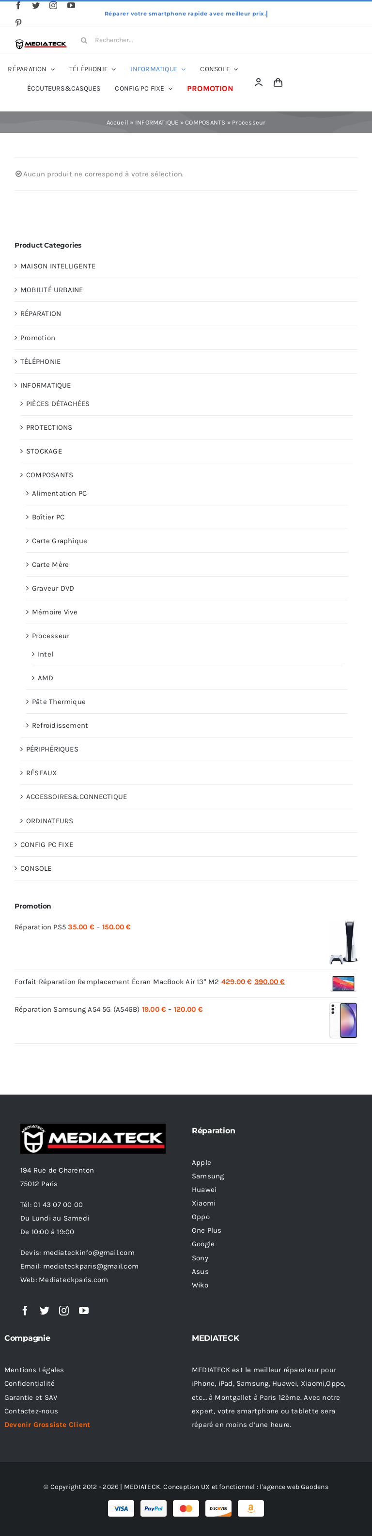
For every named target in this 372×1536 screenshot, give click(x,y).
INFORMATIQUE (157, 122)
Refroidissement (60, 725)
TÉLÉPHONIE (40, 361)
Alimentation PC (59, 493)
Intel (45, 654)
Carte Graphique (59, 540)
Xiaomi (204, 1203)
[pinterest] (18, 23)
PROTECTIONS (49, 427)
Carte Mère (50, 564)
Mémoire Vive (55, 612)
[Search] (84, 40)
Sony (200, 1258)
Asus (200, 1271)
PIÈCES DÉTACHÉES (58, 403)
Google (203, 1243)
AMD (46, 678)
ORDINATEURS (49, 820)
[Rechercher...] (112, 40)
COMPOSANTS (205, 122)
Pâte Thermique (59, 701)
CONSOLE (36, 868)
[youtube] (71, 5)
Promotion (37, 337)
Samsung (208, 1176)
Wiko (200, 1285)
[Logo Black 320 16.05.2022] (41, 42)
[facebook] (18, 5)
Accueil (118, 122)
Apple (201, 1162)
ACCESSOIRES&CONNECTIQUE (76, 796)
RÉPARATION (40, 313)
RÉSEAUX (42, 772)
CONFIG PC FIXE (46, 844)
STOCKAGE (44, 451)
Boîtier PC (48, 517)
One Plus (207, 1230)
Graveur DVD (53, 588)
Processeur (50, 635)
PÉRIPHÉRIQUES (52, 749)
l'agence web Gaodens (294, 1487)
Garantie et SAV (30, 1397)
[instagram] (53, 5)
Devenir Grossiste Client (47, 1424)
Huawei (204, 1189)
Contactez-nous (31, 1411)
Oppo (201, 1216)
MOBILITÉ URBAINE (51, 289)
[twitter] (36, 5)
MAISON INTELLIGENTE (57, 266)
